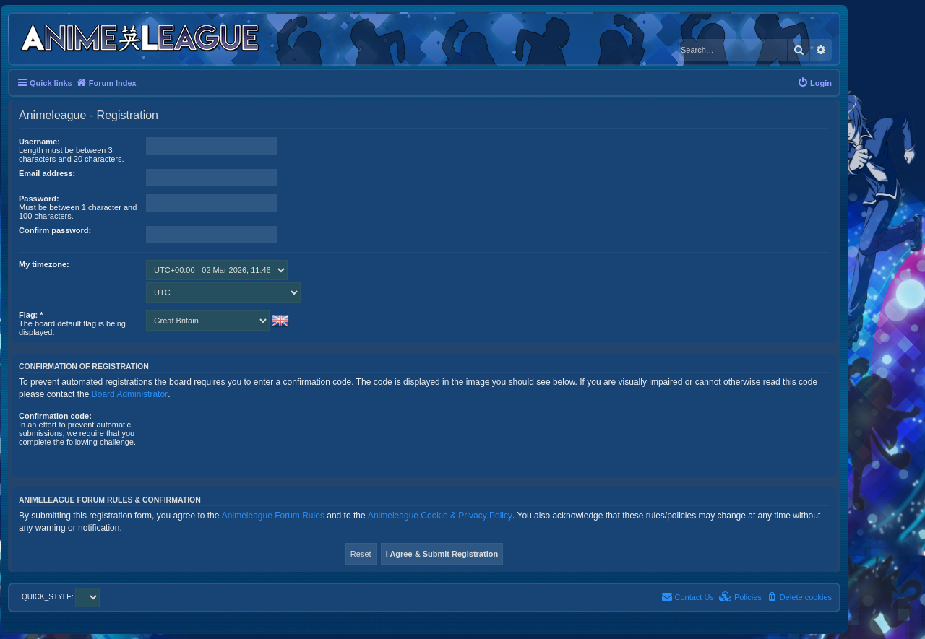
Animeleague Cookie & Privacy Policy (440, 515)
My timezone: (44, 264)
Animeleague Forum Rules (273, 515)
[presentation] (256, 440)
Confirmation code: (55, 416)
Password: (39, 198)
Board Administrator (130, 394)
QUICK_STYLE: (61, 597)
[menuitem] (814, 83)
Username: (39, 141)
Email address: (47, 173)
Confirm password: (55, 230)
